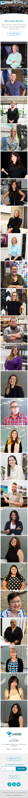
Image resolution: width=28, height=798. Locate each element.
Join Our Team (14, 34)
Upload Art (14, 777)
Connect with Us (14, 759)
